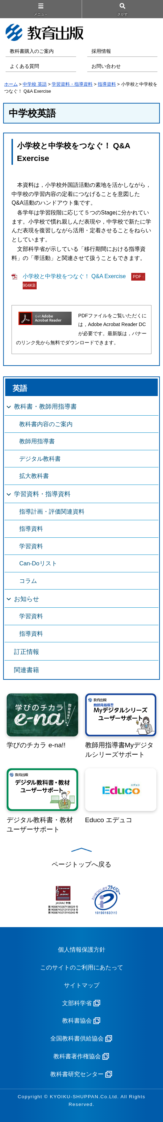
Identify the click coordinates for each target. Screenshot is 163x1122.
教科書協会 (77, 1020)
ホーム (11, 84)
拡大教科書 (34, 476)
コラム (28, 581)
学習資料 (31, 546)
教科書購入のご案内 (32, 51)
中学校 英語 (35, 84)
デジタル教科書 (40, 459)
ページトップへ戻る (81, 864)
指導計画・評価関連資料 (51, 511)
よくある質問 (24, 66)
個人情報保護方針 (81, 949)
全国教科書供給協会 (77, 1038)
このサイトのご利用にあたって (81, 967)
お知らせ (26, 598)
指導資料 (107, 84)
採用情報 (101, 51)
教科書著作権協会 (77, 1056)
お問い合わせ (106, 66)
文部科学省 (77, 1003)
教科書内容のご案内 (46, 424)
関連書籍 (26, 669)
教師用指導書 (37, 441)
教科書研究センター (77, 1074)
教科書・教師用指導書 (45, 406)
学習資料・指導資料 (72, 84)
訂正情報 (26, 651)
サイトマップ (81, 985)
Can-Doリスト (38, 563)
